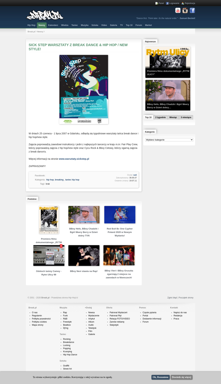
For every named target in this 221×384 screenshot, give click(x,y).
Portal (145, 315)
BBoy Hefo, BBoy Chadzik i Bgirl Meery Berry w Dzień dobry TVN (83, 232)
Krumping (67, 351)
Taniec (74, 25)
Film (90, 331)
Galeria (113, 25)
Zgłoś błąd (172, 297)
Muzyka (84, 25)
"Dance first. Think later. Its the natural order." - (165, 18)
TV (121, 25)
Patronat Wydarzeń (118, 312)
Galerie (91, 334)
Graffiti (66, 365)
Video (104, 25)
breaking (59, 180)
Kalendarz (53, 25)
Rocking (66, 339)
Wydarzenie (93, 315)
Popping (67, 348)
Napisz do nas (180, 312)
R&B (65, 319)
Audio (91, 325)
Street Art (67, 369)
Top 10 (129, 25)
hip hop (50, 180)
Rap (65, 312)
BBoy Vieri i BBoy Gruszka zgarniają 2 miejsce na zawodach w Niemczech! (119, 274)
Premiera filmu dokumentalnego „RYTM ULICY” (49, 242)
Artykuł (91, 319)
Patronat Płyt (116, 315)
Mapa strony (37, 325)
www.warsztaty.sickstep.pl (74, 158)
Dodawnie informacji (152, 319)
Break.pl (31, 32)
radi (135, 175)
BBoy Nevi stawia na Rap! (84, 271)
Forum (146, 322)
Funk (65, 315)
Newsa (91, 312)
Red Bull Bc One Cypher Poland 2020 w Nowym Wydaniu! (120, 232)
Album (91, 322)
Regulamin (37, 315)
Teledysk (92, 328)
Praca (176, 319)
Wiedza (64, 25)
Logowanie (174, 3)
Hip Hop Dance (70, 354)
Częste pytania (149, 312)
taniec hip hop (72, 180)
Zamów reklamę (117, 322)
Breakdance (68, 342)
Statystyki (114, 325)
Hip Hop (31, 25)
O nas (34, 312)
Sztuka (95, 25)
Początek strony (186, 297)
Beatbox (67, 325)
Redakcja (178, 315)
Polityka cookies (39, 322)
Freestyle (67, 322)
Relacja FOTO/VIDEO (120, 319)
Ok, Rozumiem (160, 377)
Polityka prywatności (41, 319)
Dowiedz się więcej (181, 377)
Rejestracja (190, 3)
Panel (161, 3)
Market (148, 25)
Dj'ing (65, 328)
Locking (66, 345)
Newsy (42, 25)
